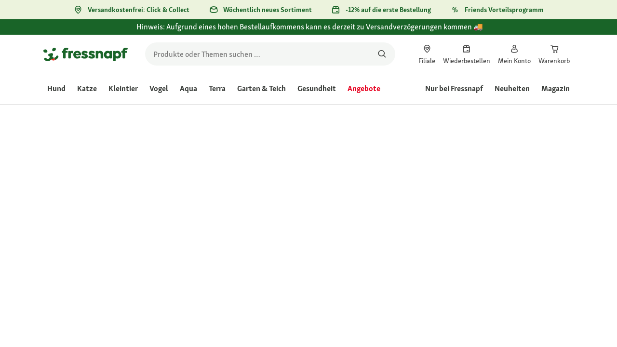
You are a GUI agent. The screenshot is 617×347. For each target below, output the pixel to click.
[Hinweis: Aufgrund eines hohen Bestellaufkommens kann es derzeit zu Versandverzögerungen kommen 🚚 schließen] (562, 32)
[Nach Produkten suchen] (382, 54)
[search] (270, 54)
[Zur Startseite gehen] (85, 54)
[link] (427, 54)
